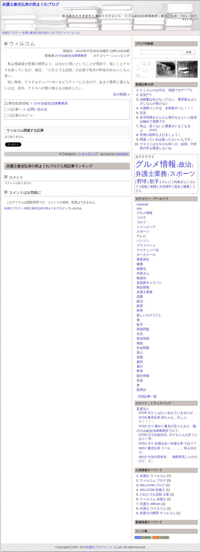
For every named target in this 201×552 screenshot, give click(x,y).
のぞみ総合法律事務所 (72, 55)
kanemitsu (122, 154)
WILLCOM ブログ (152, 485)
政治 (185, 164)
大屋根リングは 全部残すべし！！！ (167, 108)
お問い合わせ (37, 109)
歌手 (154, 181)
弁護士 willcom (150, 503)
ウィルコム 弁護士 (153, 499)
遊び (140, 366)
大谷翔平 (165, 186)
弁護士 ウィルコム (153, 476)
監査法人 (143, 408)
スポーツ (183, 173)
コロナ (141, 217)
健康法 (141, 268)
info (139, 208)
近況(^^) (145, 94)
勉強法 (141, 278)
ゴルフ (141, 222)
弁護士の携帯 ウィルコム (157, 513)
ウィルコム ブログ (153, 480)
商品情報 (143, 287)
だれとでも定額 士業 (154, 494)
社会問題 (143, 348)
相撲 (153, 186)
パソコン (143, 240)
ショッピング (120, 55)
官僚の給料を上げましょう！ (160, 134)
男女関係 (143, 338)
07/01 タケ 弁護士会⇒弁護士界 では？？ (168, 443)
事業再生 (143, 259)
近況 (143, 112)
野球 (142, 181)
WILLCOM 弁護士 (152, 489)
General (142, 204)
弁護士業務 (151, 173)
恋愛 (140, 296)
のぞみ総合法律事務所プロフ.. (158, 430)
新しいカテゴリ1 (148, 315)
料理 (140, 310)
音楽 (140, 380)
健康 (186, 186)
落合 (177, 186)
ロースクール (146, 254)
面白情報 (143, 375)
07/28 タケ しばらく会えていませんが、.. (168, 412)
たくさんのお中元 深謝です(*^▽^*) (166, 90)
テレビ (166, 182)
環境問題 (143, 329)
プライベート (146, 245)
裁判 (140, 361)
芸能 (144, 186)
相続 (140, 343)
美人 (140, 352)
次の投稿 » (121, 94)
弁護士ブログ (12, 208)
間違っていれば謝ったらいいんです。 (167, 139)
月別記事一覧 (147, 396)
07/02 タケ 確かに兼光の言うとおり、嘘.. (168, 426)
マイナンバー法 (148, 250)
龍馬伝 (141, 389)
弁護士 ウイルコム (153, 508)
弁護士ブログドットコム (102, 547)
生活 (140, 334)
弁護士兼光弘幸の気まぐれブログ (30, 4)
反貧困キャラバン (149, 282)
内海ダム (180, 182)
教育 (140, 306)
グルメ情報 (155, 164)
